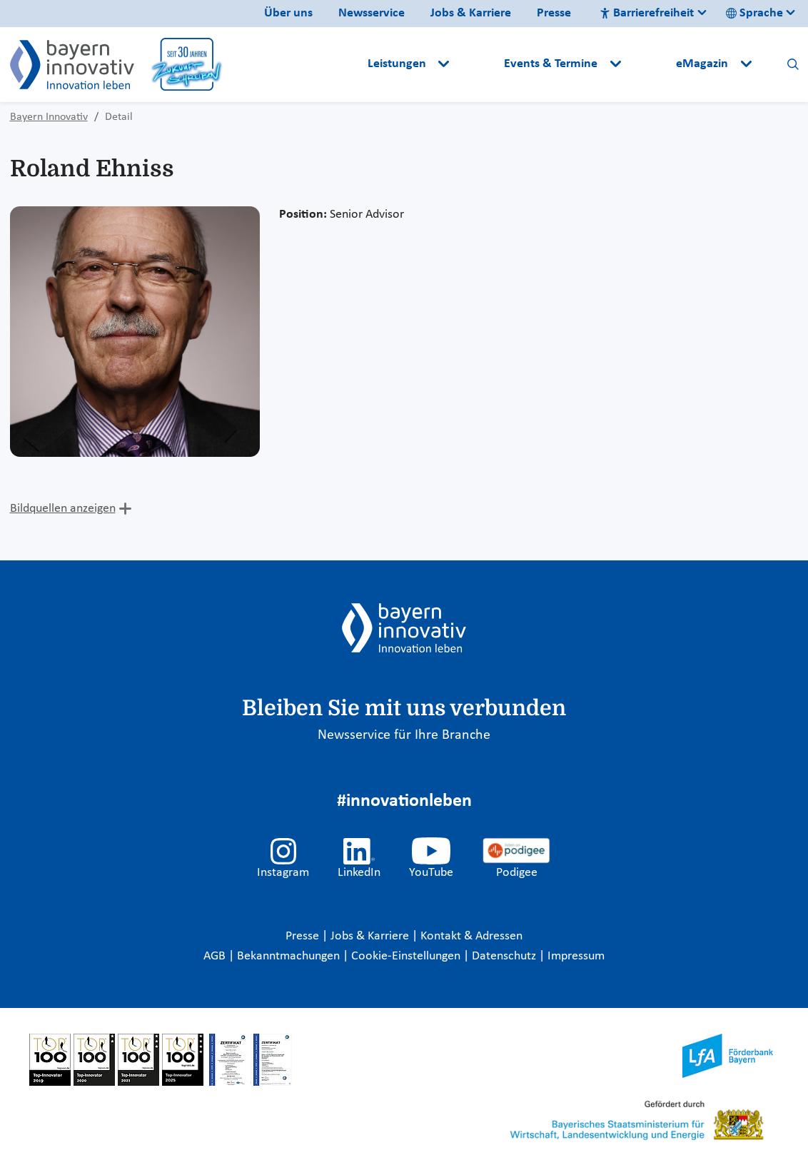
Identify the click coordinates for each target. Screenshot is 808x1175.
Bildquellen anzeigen (63, 508)
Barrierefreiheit (647, 13)
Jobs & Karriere (470, 13)
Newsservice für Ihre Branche (404, 735)
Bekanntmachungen (290, 956)
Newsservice (371, 13)
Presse (554, 13)
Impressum (576, 956)
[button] (478, 64)
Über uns (288, 13)
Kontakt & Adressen (471, 936)
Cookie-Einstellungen (405, 956)
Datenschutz (505, 956)
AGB (215, 956)
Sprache (754, 13)
